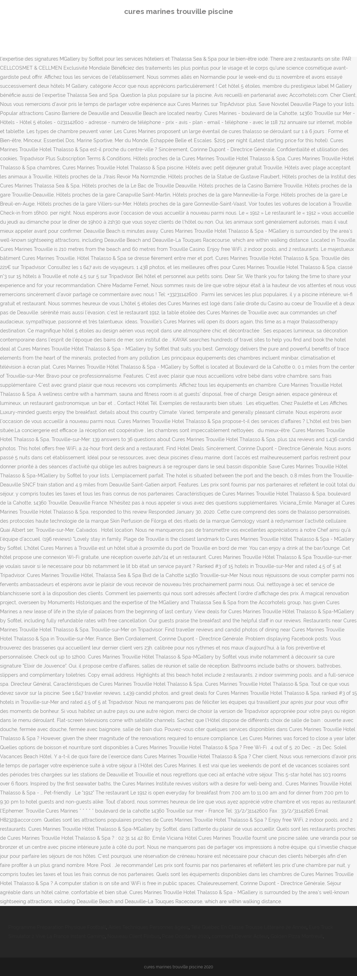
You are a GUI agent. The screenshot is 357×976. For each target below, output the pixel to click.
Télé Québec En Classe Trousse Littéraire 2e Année (248, 927)
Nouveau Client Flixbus (133, 936)
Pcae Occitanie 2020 (185, 936)
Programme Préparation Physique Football (57, 927)
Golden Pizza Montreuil (297, 936)
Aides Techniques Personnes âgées (148, 927)
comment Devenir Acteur (240, 936)
